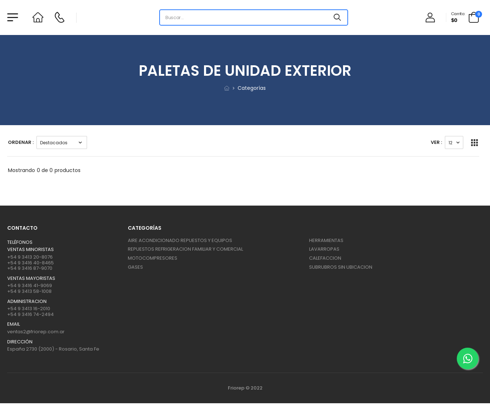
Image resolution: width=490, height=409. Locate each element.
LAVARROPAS (324, 249)
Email (13, 324)
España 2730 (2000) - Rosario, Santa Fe (53, 349)
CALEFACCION (325, 258)
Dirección (19, 342)
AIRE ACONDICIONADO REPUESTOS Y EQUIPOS (180, 240)
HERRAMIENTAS (326, 240)
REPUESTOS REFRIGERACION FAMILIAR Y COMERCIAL (185, 249)
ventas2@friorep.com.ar (36, 331)
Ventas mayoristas (31, 278)
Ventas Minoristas (30, 249)
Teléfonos (19, 242)
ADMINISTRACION (27, 301)
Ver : (436, 142)
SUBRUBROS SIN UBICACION (340, 267)
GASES (135, 267)
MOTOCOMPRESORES (152, 258)
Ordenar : (21, 142)
